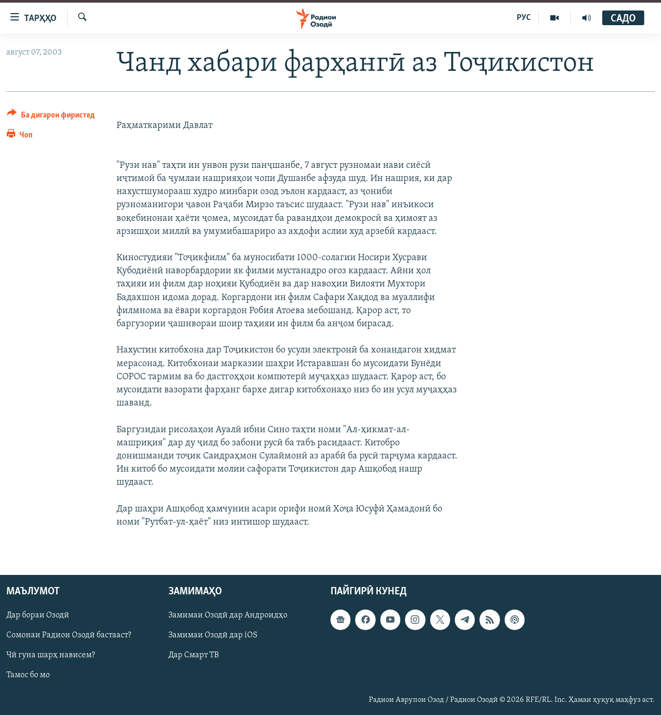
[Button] (51, 116)
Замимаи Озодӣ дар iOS (213, 635)
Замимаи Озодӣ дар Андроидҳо (227, 615)
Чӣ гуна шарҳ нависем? (50, 655)
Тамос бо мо (28, 675)
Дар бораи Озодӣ (37, 615)
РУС (524, 18)
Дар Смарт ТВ (193, 655)
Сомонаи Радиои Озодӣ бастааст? (68, 635)
